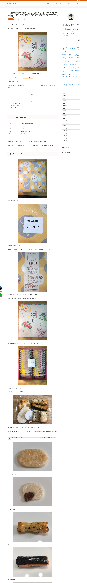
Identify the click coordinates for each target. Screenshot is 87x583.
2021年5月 (65, 139)
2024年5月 (65, 93)
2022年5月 (65, 111)
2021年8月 (65, 131)
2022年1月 (65, 121)
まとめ (14, 107)
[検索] (79, 0)
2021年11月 (65, 123)
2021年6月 (65, 136)
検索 (79, 40)
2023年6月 (65, 98)
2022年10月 (65, 103)
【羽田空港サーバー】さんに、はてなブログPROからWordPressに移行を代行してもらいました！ (71, 76)
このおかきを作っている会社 (19, 96)
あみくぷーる (11, 3)
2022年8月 (65, 106)
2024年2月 (65, 95)
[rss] (78, 0)
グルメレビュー (11, 19)
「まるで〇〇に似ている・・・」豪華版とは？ (23, 101)
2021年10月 (65, 126)
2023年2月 (65, 100)
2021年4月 (65, 141)
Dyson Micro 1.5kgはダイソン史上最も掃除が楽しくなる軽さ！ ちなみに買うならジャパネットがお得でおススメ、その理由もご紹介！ (71, 63)
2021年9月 (65, 129)
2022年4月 (65, 113)
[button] (1, 287)
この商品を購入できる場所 (18, 103)
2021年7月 (65, 134)
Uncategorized (66, 148)
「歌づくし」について (18, 98)
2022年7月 (65, 108)
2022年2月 (65, 118)
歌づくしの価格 (16, 105)
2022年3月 (65, 116)
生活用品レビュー (66, 153)
